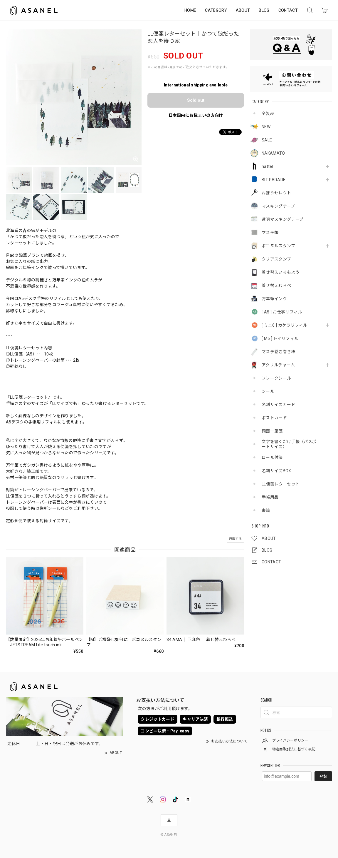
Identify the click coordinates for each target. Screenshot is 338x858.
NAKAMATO (273, 153)
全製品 (268, 113)
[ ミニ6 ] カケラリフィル (284, 325)
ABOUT (243, 10)
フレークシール (276, 378)
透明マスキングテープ (282, 219)
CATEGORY (216, 10)
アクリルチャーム (278, 365)
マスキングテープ (278, 206)
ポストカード (274, 417)
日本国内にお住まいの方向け (196, 115)
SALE (267, 140)
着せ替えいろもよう (281, 272)
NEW (266, 126)
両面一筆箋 (272, 431)
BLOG (264, 10)
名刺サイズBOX (276, 470)
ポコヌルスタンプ (278, 245)
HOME (190, 10)
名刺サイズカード (278, 404)
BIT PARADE (273, 179)
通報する (235, 539)
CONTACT (288, 10)
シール (268, 391)
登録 (323, 776)
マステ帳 (270, 232)
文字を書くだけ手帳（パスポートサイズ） (289, 444)
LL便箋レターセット (281, 484)
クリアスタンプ (276, 259)
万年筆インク (274, 298)
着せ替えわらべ (276, 285)
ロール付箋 (272, 457)
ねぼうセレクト (276, 193)
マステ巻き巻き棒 (278, 351)
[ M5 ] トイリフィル (280, 338)
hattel (267, 166)
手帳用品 (270, 497)
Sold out (195, 100)
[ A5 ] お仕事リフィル (282, 312)
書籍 (266, 510)
